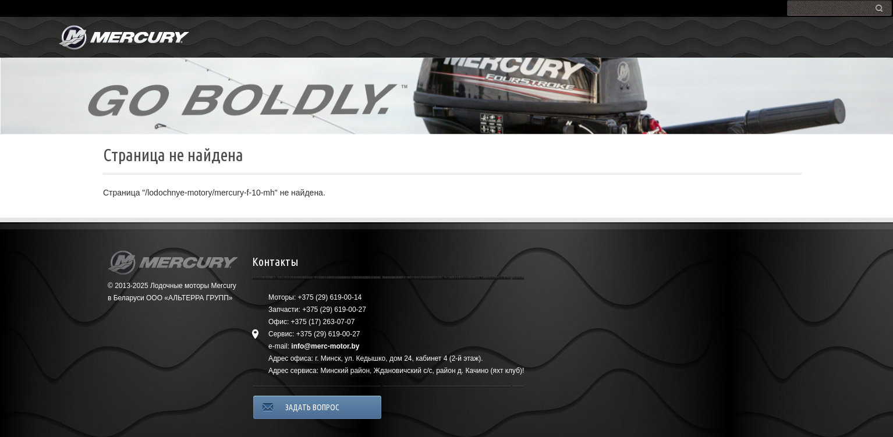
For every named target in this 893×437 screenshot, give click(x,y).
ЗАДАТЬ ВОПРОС (312, 407)
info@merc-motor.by (325, 346)
